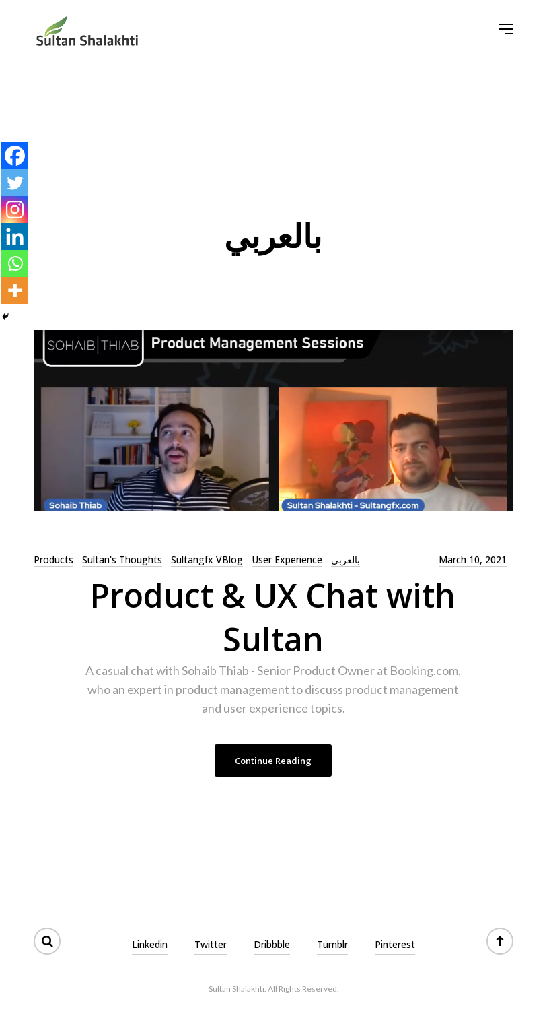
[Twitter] (14, 182)
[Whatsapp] (14, 263)
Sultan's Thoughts (122, 559)
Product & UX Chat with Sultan (272, 617)
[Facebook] (14, 155)
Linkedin (150, 944)
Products (53, 559)
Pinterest (395, 944)
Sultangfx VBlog (207, 559)
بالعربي (345, 559)
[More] (14, 290)
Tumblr (332, 944)
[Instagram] (14, 209)
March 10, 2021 (473, 559)
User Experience (287, 559)
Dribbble (272, 944)
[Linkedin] (14, 236)
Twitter (210, 944)
